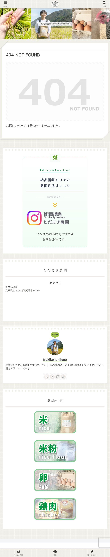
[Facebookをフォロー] (52, 377)
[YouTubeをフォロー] (63, 377)
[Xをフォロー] (47, 377)
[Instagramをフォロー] (58, 377)
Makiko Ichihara (55, 359)
